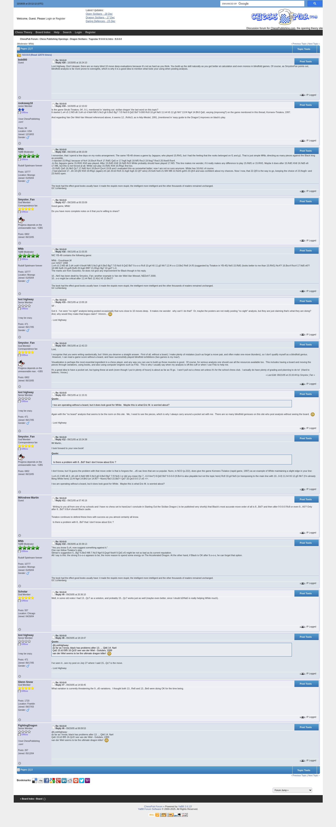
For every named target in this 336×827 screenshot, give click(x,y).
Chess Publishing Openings (54, 39)
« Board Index (27, 799)
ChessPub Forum (29, 39)
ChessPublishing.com (283, 28)
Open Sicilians (99, 13)
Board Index (43, 32)
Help (56, 32)
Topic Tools (303, 49)
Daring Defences (100, 21)
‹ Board (38, 799)
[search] (262, 4)
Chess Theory (23, 32)
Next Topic (313, 44)
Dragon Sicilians (100, 17)
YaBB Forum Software (149, 809)
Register (60, 18)
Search (67, 32)
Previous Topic (299, 44)
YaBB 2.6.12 (184, 806)
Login (49, 18)
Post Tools (306, 61)
